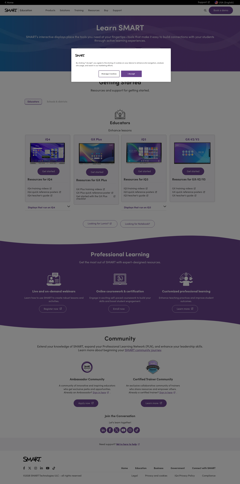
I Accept (131, 73)
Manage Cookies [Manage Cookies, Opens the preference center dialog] (108, 73)
